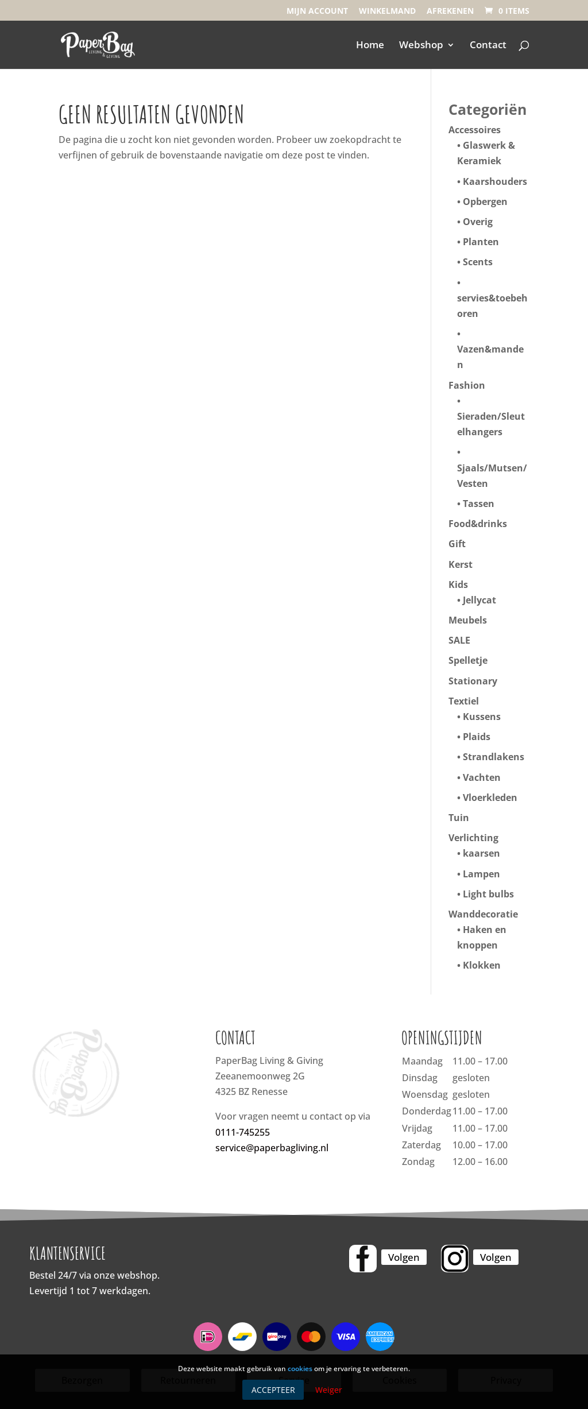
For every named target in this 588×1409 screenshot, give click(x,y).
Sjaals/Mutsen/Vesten (492, 476)
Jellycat (479, 600)
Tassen (478, 503)
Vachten (482, 777)
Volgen (404, 1257)
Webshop (421, 46)
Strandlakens (493, 756)
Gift (457, 543)
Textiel (463, 701)
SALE (459, 640)
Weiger (328, 1389)
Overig (478, 221)
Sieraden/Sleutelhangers (491, 424)
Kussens (482, 716)
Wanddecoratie (483, 914)
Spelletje (468, 660)
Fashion (466, 385)
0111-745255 (242, 1132)
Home (370, 46)
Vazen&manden (490, 357)
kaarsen (481, 853)
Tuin (458, 817)
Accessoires (474, 129)
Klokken (482, 965)
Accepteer (273, 1389)
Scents (478, 262)
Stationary (472, 681)
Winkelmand (387, 11)
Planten (481, 241)
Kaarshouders (495, 181)
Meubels (467, 620)
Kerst (460, 564)
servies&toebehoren (492, 306)
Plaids (476, 736)
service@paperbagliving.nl (271, 1147)
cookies (300, 1368)
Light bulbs (488, 894)
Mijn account (317, 11)
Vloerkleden (490, 797)
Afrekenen (450, 11)
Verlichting (473, 837)
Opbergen (485, 201)
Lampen (481, 874)
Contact (488, 46)
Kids (458, 584)
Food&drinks (477, 523)
